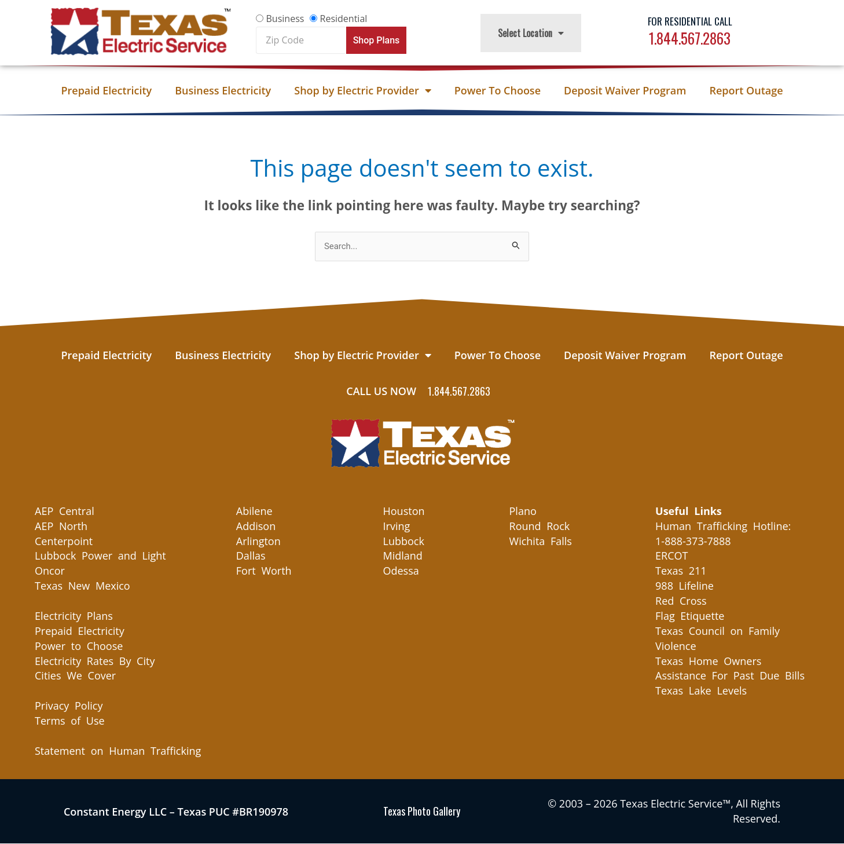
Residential (344, 18)
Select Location (531, 33)
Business (285, 18)
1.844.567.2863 (690, 38)
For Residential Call (690, 21)
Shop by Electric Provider (362, 90)
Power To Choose (497, 90)
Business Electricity (223, 90)
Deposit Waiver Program (625, 90)
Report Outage (746, 90)
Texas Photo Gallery (421, 811)
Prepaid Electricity (106, 90)
